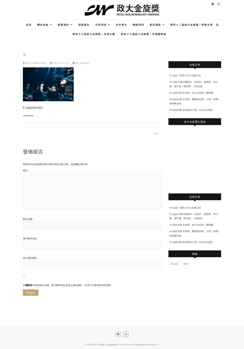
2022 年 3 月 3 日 (60, 63)
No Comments (82, 63)
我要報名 (84, 24)
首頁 (29, 24)
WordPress (153, 344)
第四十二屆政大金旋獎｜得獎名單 (191, 24)
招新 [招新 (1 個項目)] (186, 263)
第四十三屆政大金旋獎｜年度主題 (94, 34)
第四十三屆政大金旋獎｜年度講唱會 (143, 34)
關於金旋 (43, 24)
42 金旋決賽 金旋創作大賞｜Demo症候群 (191, 109)
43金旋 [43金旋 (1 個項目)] (174, 263)
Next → (158, 133)
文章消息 (101, 24)
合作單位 (121, 24)
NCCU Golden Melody (35, 63)
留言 (26, 170)
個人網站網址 (30, 257)
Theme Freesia (126, 344)
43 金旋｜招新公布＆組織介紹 (185, 75)
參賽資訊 (63, 24)
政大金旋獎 (99, 344)
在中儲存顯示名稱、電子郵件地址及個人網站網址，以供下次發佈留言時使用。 (68, 285)
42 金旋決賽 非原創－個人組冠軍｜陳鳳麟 (191, 92)
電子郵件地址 (31, 238)
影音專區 (155, 24)
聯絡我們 (138, 24)
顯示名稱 (28, 219)
